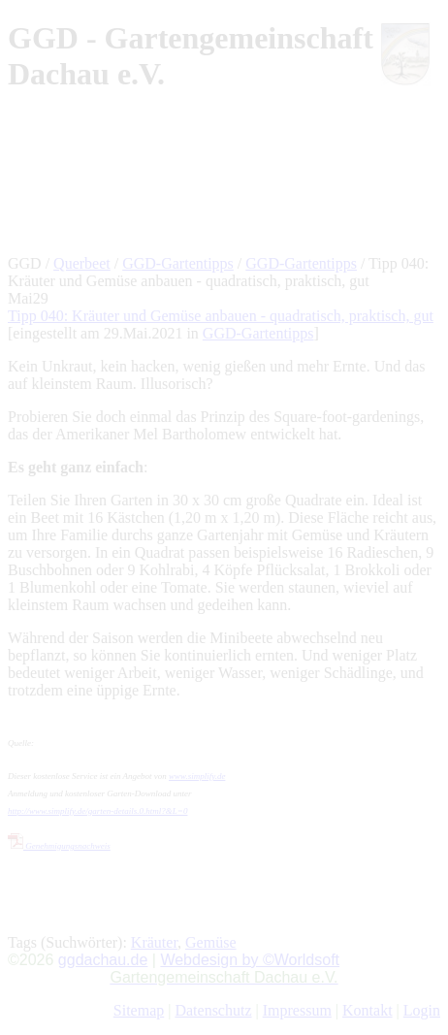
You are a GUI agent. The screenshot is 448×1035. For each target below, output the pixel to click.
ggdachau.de (103, 960)
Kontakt (367, 1010)
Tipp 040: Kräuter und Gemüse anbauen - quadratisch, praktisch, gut (220, 315)
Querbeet (82, 263)
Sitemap (138, 1010)
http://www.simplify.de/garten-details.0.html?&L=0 (97, 811)
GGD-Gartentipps (178, 263)
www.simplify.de (197, 776)
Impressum (297, 1010)
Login (421, 1010)
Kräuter (154, 942)
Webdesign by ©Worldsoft (249, 960)
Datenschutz (213, 1010)
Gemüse (210, 942)
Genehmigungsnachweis (59, 846)
